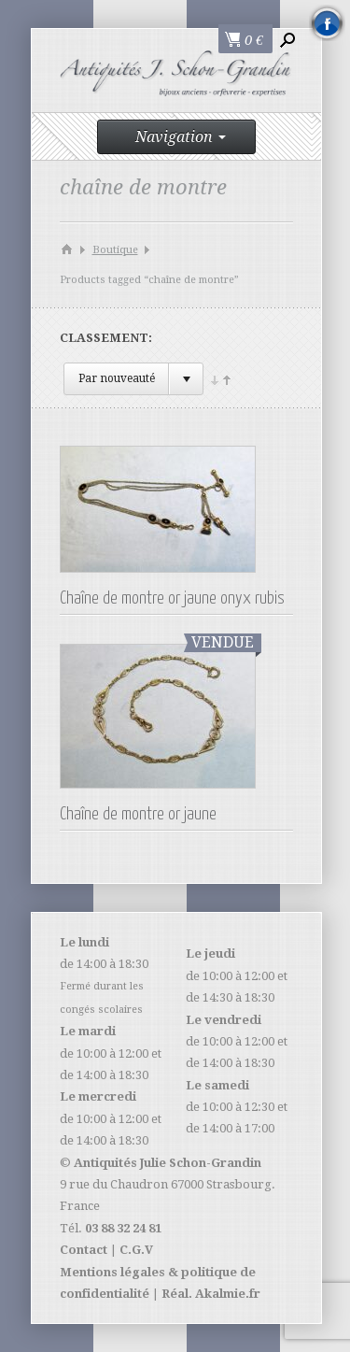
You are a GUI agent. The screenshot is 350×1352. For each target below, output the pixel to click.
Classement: (106, 338)
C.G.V (136, 1250)
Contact (83, 1250)
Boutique (115, 250)
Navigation (180, 137)
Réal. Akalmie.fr (210, 1294)
